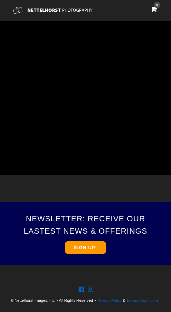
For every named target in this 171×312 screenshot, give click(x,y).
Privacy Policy (109, 300)
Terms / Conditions (142, 300)
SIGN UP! (85, 247)
